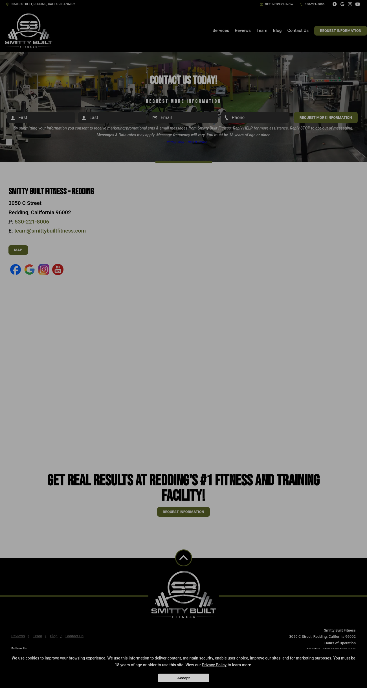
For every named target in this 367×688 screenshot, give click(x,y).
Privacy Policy (214, 665)
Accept (183, 678)
